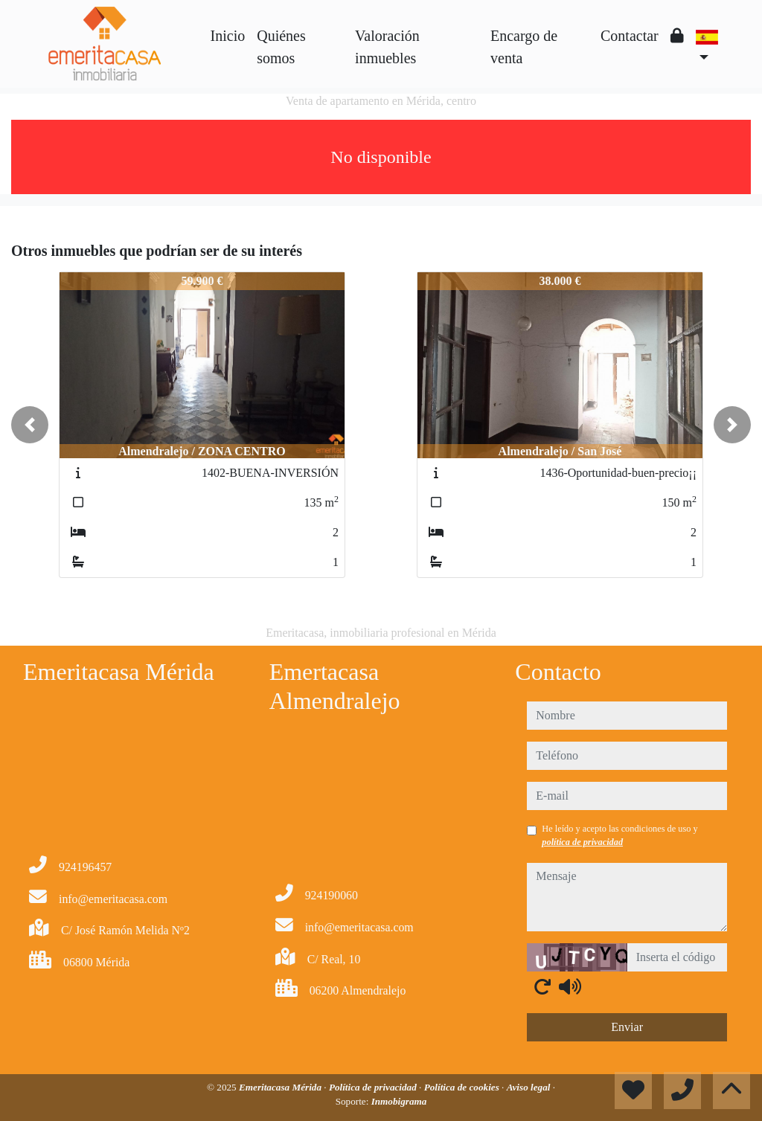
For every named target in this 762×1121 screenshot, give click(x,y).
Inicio (228, 36)
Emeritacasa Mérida (281, 1087)
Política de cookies (463, 1087)
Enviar (627, 1027)
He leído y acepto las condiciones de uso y (619, 835)
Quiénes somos (281, 47)
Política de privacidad (374, 1087)
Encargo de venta (523, 47)
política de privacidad (582, 842)
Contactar (630, 36)
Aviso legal (530, 1087)
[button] (29, 424)
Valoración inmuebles (387, 47)
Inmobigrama (399, 1101)
